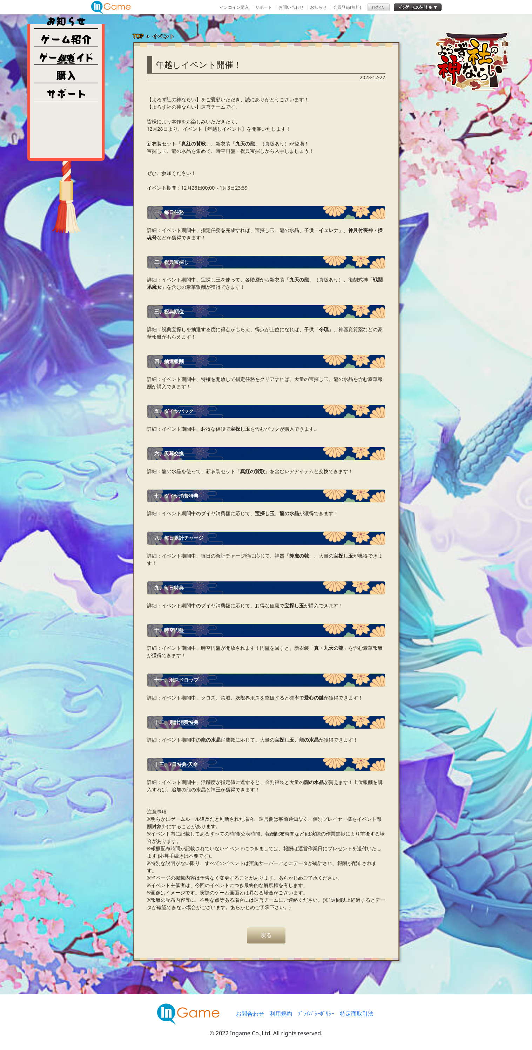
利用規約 (281, 1013)
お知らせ (318, 7)
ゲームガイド (66, 56)
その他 (66, 92)
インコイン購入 (234, 7)
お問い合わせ (291, 7)
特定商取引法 (356, 1013)
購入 (66, 74)
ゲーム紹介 (66, 38)
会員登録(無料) (347, 7)
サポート (263, 7)
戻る (266, 935)
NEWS (66, 20)
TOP (138, 36)
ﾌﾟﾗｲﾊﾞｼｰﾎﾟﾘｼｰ (316, 1013)
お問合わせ (250, 1013)
